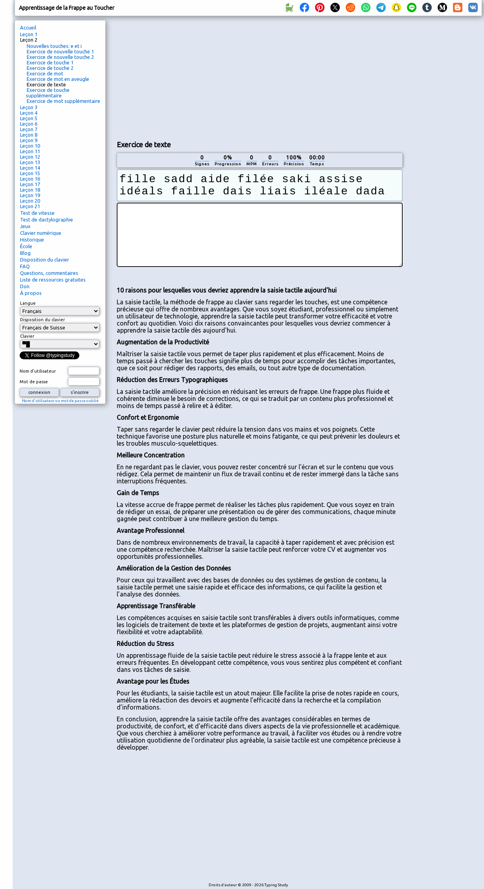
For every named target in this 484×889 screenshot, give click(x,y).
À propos (31, 293)
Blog (25, 253)
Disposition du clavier (44, 259)
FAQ (25, 266)
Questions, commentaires (49, 273)
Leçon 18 (30, 189)
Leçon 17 (30, 184)
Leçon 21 (30, 206)
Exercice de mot (45, 73)
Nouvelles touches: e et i (54, 46)
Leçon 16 (30, 178)
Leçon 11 (30, 151)
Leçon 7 (28, 129)
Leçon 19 (30, 195)
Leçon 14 (30, 167)
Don (24, 286)
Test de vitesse (37, 213)
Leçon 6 (28, 123)
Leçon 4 (28, 112)
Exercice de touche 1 (50, 62)
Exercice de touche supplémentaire (48, 92)
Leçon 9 (28, 140)
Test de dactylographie (46, 219)
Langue (28, 303)
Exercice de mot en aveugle (58, 79)
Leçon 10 (30, 145)
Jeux (25, 226)
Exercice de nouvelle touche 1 (60, 51)
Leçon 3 (28, 107)
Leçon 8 (28, 134)
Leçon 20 (30, 200)
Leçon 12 (30, 156)
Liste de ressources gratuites (53, 279)
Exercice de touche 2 (50, 68)
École (26, 246)
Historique (32, 239)
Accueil (28, 27)
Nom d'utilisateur (38, 371)
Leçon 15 (30, 173)
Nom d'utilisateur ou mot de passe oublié (60, 401)
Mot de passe (34, 381)
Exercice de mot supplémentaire (63, 101)
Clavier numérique (40, 233)
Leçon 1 (28, 34)
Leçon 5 (28, 118)
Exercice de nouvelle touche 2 (60, 57)
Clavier (27, 336)
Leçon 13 (30, 162)
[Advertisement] (209, 77)
